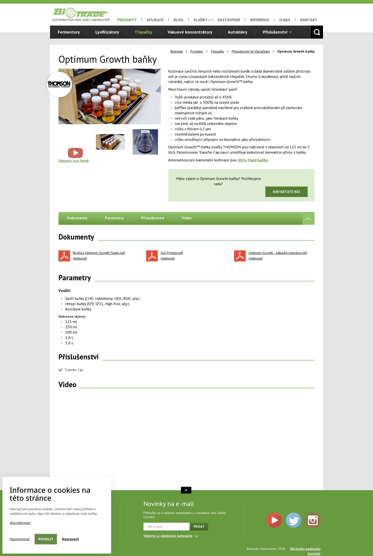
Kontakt (308, 19)
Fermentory (69, 32)
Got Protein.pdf (172, 253)
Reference (259, 19)
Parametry (114, 217)
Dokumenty (77, 217)
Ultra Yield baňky (253, 160)
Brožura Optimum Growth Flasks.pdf (99, 253)
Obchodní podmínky (305, 549)
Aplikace (155, 19)
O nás (284, 19)
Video (187, 217)
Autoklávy (237, 32)
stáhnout (80, 258)
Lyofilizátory (107, 32)
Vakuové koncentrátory (190, 32)
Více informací (20, 523)
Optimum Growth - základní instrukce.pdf (278, 253)
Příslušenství (275, 32)
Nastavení (70, 539)
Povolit (45, 539)
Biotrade (177, 51)
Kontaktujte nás (286, 192)
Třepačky (143, 32)
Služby (200, 19)
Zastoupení (228, 19)
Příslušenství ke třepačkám (251, 51)
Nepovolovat (20, 539)
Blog (178, 19)
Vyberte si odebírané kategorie (167, 536)
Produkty (126, 19)
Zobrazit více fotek (73, 160)
